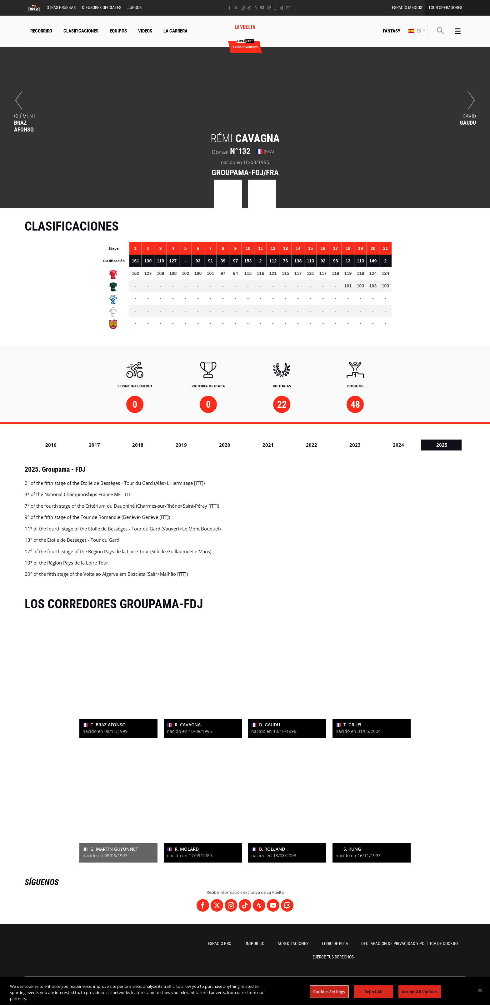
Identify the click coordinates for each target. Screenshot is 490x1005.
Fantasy (391, 31)
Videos (145, 31)
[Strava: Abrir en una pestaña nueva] (255, 7)
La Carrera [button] (175, 31)
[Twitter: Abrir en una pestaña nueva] (236, 7)
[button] (417, 31)
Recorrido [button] (41, 31)
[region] (245, 991)
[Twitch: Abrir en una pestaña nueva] (269, 7)
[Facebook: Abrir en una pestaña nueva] (229, 7)
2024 (398, 445)
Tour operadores (445, 7)
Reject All (373, 991)
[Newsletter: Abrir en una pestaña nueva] (288, 7)
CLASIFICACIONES (80, 31)
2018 (137, 445)
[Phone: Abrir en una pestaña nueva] (275, 7)
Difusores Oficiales (101, 7)
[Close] (480, 990)
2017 (94, 445)
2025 (442, 445)
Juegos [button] (135, 7)
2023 (355, 445)
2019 (181, 445)
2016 (51, 445)
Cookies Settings (329, 991)
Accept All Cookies (420, 991)
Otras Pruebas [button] (61, 7)
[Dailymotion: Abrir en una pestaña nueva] (281, 7)
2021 (268, 445)
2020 (224, 445)
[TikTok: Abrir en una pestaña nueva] (249, 7)
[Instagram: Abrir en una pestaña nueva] (242, 7)
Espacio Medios (407, 7)
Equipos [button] (118, 31)
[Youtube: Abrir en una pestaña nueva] (262, 7)
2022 (311, 445)
